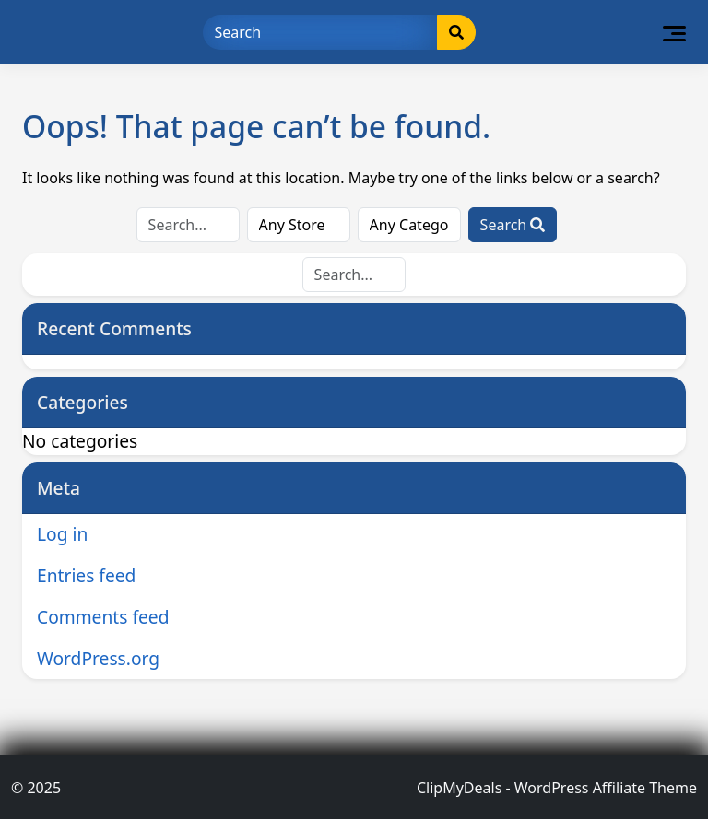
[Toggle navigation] (674, 32)
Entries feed (86, 575)
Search (513, 225)
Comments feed (103, 616)
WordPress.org (98, 658)
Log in (62, 533)
